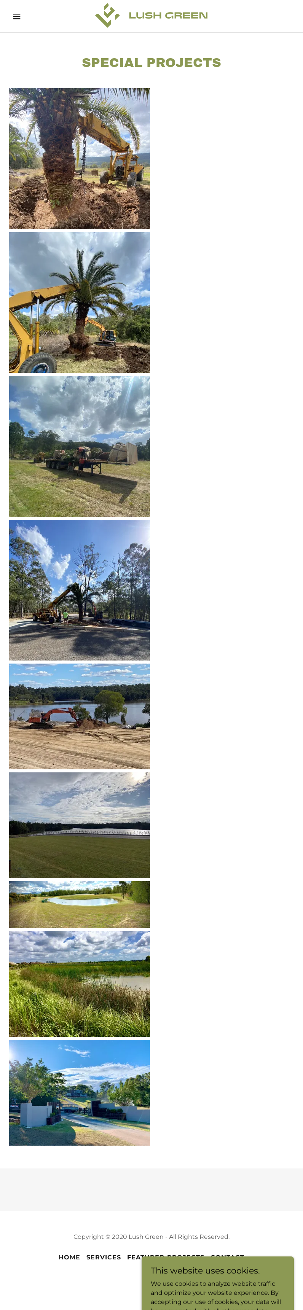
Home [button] (69, 1257)
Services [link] (103, 1257)
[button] (22, 16)
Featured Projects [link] (165, 1257)
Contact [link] (227, 1257)
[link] (151, 25)
